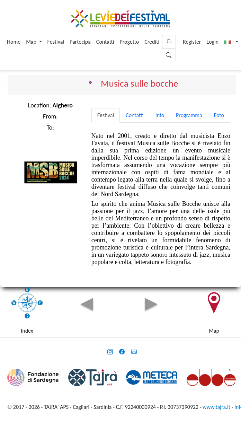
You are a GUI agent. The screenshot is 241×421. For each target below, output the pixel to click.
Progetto (129, 41)
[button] (231, 42)
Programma (189, 115)
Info (159, 115)
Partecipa (80, 41)
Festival (55, 41)
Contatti (105, 41)
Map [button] (31, 41)
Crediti (151, 41)
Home (13, 41)
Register (192, 41)
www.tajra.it (216, 407)
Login (212, 41)
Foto (219, 115)
